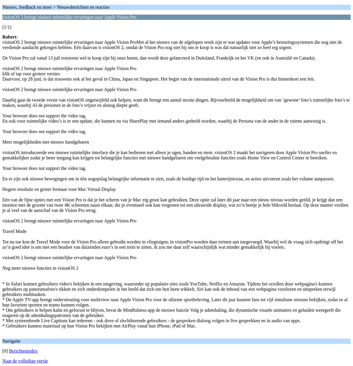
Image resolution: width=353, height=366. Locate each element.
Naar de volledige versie (25, 360)
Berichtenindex (23, 350)
